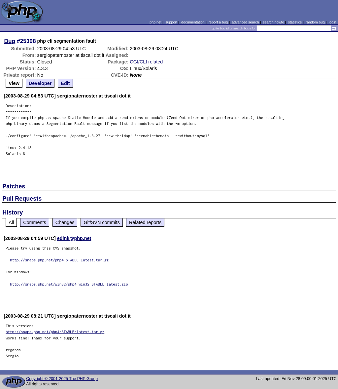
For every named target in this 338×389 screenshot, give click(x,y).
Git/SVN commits (102, 222)
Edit (65, 83)
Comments (34, 222)
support (171, 22)
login (332, 22)
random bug (315, 22)
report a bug (218, 22)
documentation (193, 22)
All (11, 222)
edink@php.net (74, 238)
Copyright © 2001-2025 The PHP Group (62, 378)
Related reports (145, 222)
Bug (10, 41)
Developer (40, 83)
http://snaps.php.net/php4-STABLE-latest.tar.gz (59, 260)
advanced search (245, 22)
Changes (65, 222)
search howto (273, 22)
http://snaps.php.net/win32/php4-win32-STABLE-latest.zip (69, 284)
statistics (295, 22)
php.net (155, 22)
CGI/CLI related (146, 61)
